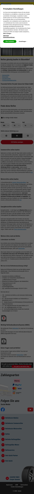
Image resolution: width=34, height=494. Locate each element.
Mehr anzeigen (7, 33)
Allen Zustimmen (9, 41)
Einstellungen (23, 41)
